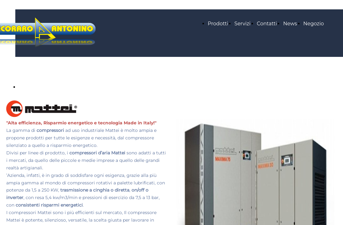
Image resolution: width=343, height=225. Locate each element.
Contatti (267, 24)
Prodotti (218, 24)
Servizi (242, 24)
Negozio (313, 24)
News (290, 24)
